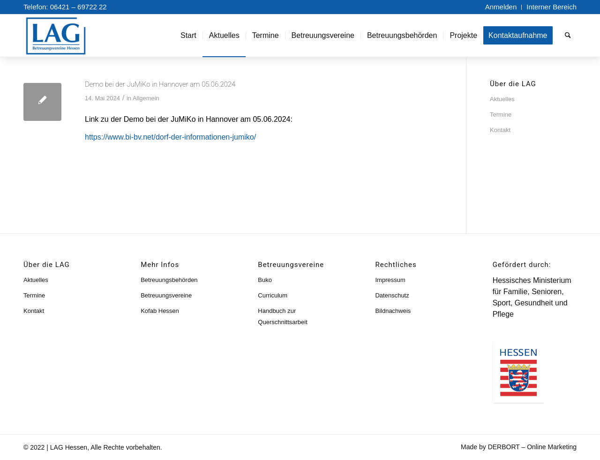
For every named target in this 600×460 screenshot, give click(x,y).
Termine (500, 114)
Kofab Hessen (160, 310)
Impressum (390, 279)
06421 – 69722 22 (78, 7)
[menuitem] (501, 7)
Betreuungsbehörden (169, 279)
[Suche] (568, 36)
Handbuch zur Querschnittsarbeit (283, 316)
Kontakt (500, 130)
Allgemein (146, 98)
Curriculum (272, 295)
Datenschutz (392, 295)
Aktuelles (502, 99)
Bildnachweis (393, 310)
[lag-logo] (65, 36)
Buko (265, 279)
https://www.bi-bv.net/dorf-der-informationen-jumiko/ (170, 137)
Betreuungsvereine (166, 295)
